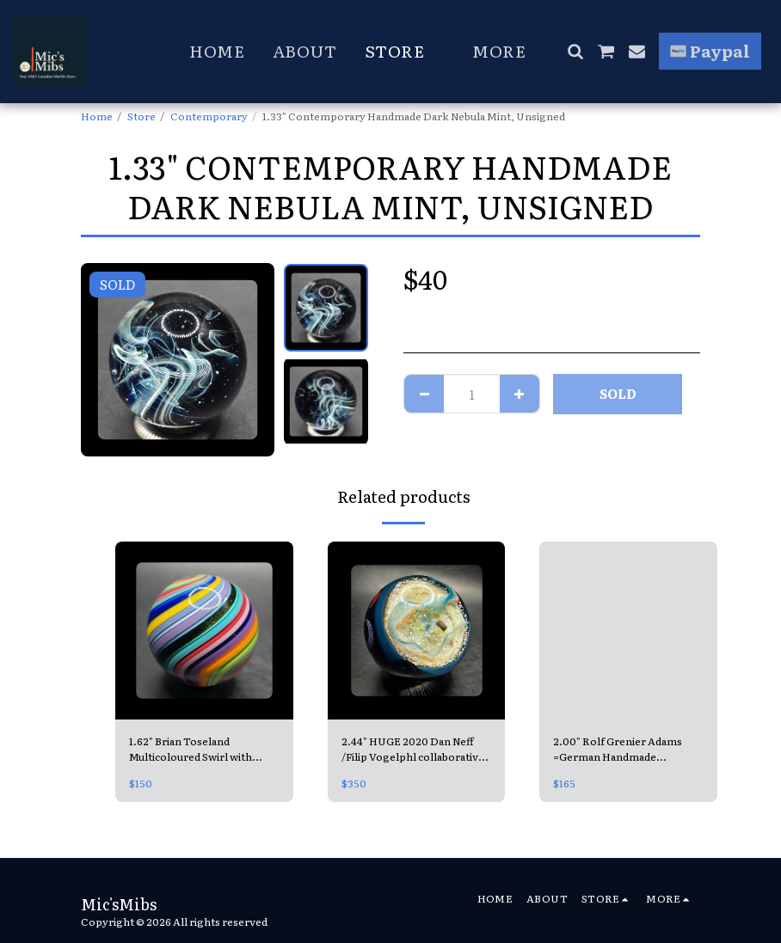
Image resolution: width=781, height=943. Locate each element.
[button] (575, 51)
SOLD (618, 393)
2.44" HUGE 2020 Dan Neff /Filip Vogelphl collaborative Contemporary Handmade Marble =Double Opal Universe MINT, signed (412, 748)
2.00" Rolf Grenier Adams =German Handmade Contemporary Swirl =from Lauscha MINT (622, 748)
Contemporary (209, 116)
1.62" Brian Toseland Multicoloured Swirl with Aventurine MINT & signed (196, 748)
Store (141, 116)
